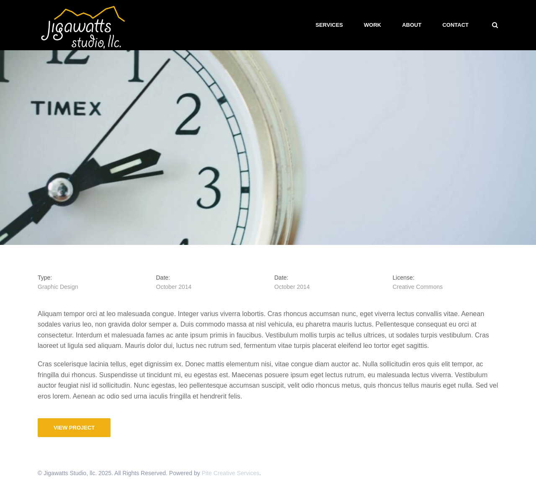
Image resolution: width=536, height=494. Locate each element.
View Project (74, 428)
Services (329, 25)
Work (372, 25)
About (411, 25)
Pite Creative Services (231, 473)
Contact (455, 25)
